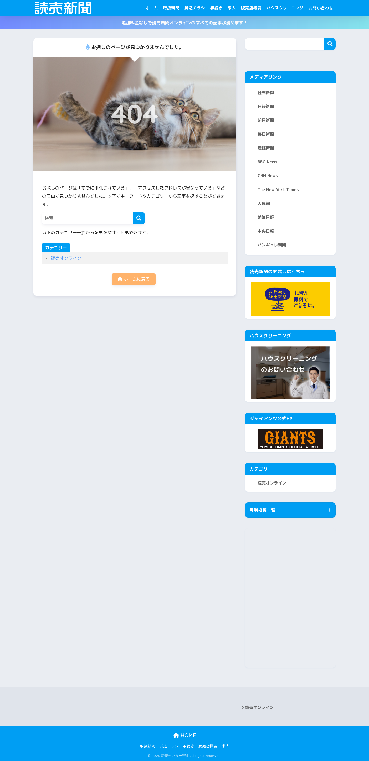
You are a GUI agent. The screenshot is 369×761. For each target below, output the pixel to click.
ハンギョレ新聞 (272, 245)
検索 (330, 44)
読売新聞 (266, 92)
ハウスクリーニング (284, 8)
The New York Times (278, 189)
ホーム (152, 8)
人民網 (264, 203)
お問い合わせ (321, 8)
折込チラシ (194, 8)
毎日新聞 (266, 134)
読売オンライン (66, 258)
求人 (232, 8)
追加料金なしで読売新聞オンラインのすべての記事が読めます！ (184, 23)
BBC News (268, 162)
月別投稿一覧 (262, 510)
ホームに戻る (134, 279)
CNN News (268, 176)
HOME (184, 735)
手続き (216, 8)
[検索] (139, 218)
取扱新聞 (171, 8)
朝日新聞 (266, 120)
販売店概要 (251, 8)
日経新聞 (266, 106)
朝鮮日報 (266, 217)
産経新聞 (266, 148)
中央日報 (266, 231)
